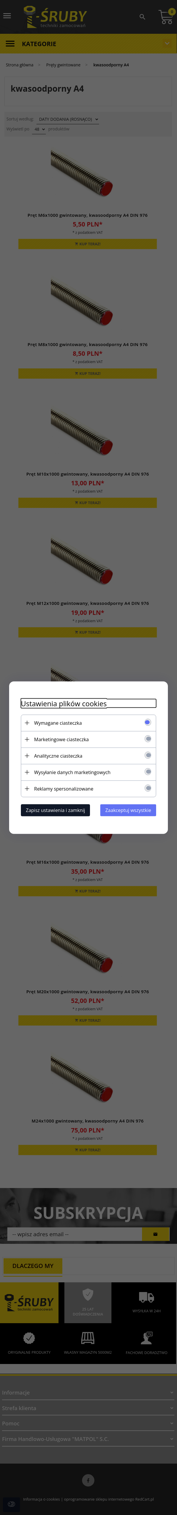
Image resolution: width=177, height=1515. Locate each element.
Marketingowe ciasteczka (61, 739)
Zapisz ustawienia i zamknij (55, 810)
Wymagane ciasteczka (58, 722)
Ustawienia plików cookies (64, 703)
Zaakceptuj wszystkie (128, 810)
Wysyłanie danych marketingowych (72, 772)
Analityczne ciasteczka (58, 755)
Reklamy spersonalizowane (63, 788)
